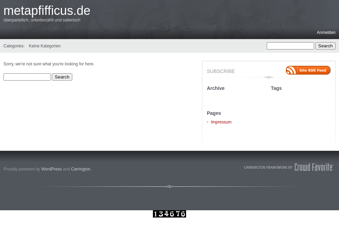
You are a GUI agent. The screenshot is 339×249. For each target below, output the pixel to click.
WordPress (51, 169)
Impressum (221, 122)
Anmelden (326, 32)
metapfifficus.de (46, 10)
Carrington (80, 169)
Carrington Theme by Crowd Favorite (289, 167)
